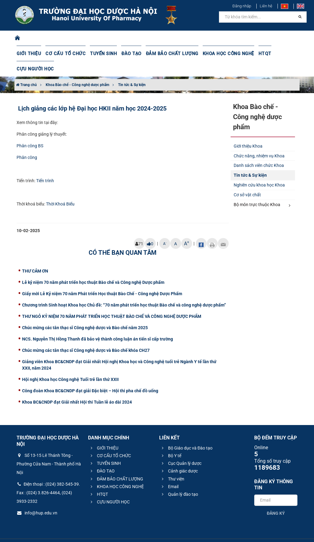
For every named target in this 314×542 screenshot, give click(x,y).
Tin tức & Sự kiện (132, 69)
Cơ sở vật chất (247, 179)
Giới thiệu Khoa (248, 130)
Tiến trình (45, 165)
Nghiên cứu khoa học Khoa (259, 169)
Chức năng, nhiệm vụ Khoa (259, 140)
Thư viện (172, 463)
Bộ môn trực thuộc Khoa (262, 189)
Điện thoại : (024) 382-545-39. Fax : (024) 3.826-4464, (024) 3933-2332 (48, 477)
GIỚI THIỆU (28, 53)
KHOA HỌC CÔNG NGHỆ (220, 53)
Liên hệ (266, 6)
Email (169, 471)
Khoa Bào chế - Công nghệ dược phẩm (77, 69)
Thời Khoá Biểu (60, 188)
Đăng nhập (241, 6)
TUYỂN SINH (99, 53)
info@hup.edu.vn (37, 497)
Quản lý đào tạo (179, 478)
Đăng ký (276, 497)
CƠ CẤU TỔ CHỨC (63, 53)
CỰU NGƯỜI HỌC (283, 53)
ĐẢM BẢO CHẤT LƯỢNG (166, 53)
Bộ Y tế (170, 440)
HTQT (255, 53)
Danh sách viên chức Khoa (259, 150)
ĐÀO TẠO (126, 53)
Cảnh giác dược (179, 455)
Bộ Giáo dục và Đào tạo (186, 432)
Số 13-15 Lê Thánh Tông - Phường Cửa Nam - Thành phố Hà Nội (49, 449)
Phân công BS (30, 130)
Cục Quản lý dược (180, 448)
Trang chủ (26, 69)
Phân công (27, 142)
